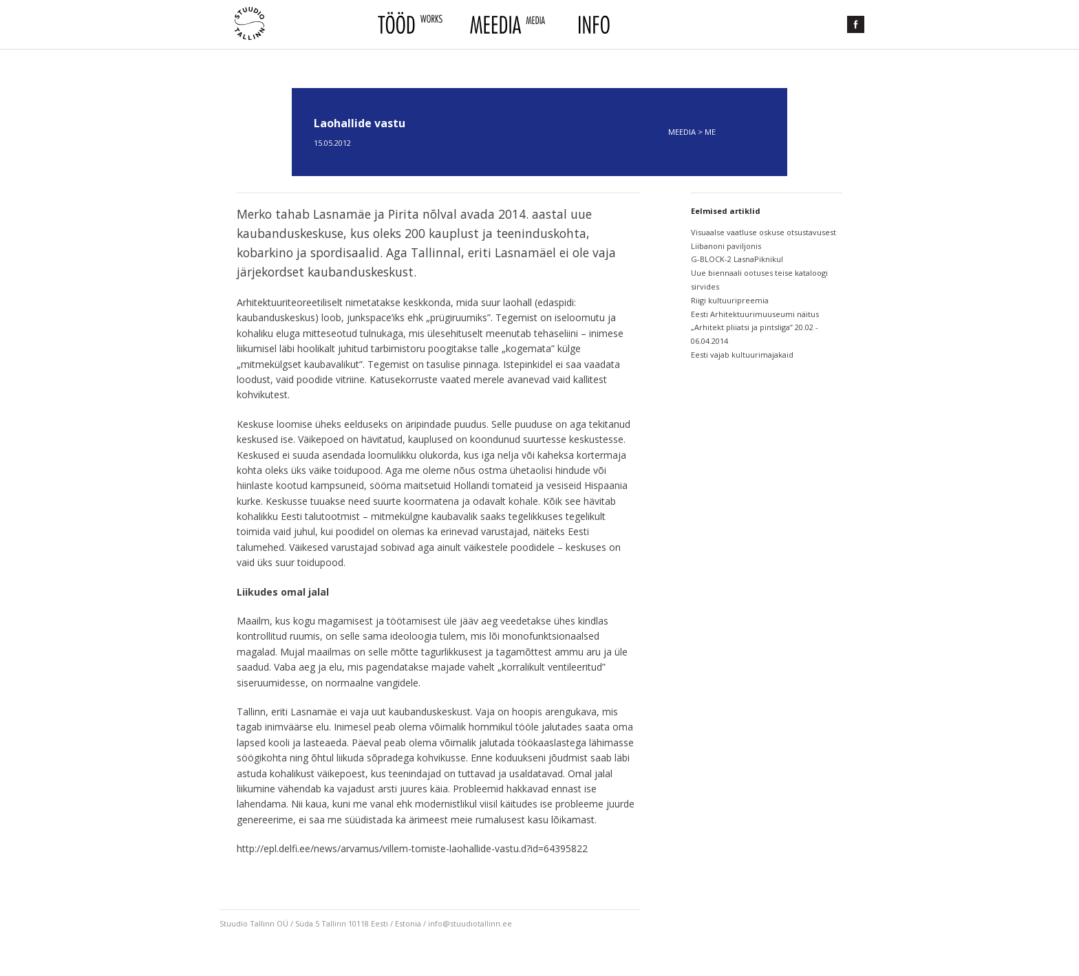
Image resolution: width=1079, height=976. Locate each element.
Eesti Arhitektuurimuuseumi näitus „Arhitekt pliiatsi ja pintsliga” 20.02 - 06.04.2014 (755, 328)
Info (592, 25)
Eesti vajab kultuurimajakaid (742, 354)
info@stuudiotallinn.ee (470, 923)
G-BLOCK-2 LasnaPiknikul (737, 259)
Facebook (855, 24)
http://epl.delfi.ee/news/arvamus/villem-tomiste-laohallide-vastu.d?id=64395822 (412, 848)
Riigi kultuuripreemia (730, 300)
